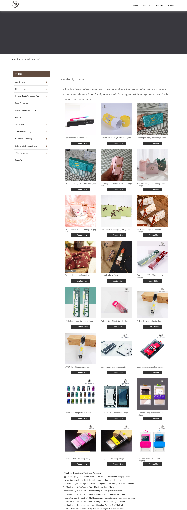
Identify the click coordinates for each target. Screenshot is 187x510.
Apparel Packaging (23, 132)
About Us (146, 6)
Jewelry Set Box (80, 480)
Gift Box (18, 117)
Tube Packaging (21, 153)
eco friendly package (30, 59)
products (160, 6)
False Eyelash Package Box (26, 146)
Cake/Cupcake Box (85, 483)
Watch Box (19, 125)
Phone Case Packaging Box (26, 110)
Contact (171, 6)
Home (135, 6)
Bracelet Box (79, 508)
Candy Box (81, 490)
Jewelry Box (20, 82)
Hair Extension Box (87, 476)
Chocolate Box (83, 505)
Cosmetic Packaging (23, 139)
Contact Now (82, 143)
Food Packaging (21, 103)
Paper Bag (19, 160)
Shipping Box (20, 89)
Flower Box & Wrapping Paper (27, 96)
